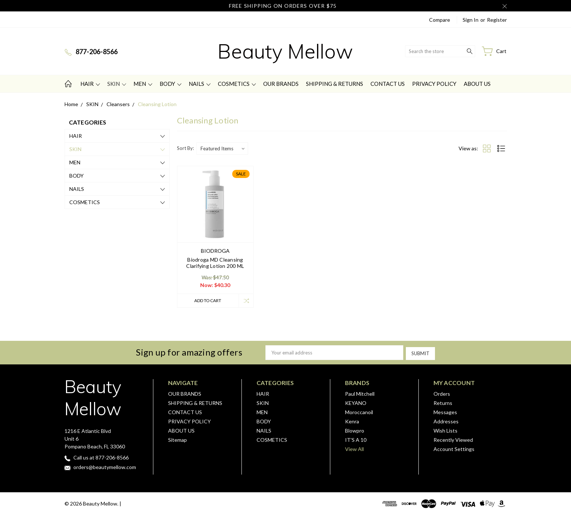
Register (497, 20)
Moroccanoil (359, 411)
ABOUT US (477, 83)
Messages (445, 411)
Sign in (470, 20)
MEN (142, 83)
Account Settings (454, 448)
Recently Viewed (453, 439)
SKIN (116, 83)
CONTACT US (387, 83)
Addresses (446, 420)
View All (354, 448)
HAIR (90, 83)
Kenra (352, 420)
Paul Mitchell (360, 393)
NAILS (199, 83)
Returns (443, 402)
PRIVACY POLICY (434, 83)
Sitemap (177, 439)
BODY (170, 83)
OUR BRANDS (281, 83)
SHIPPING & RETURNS (334, 83)
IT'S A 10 (355, 439)
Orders (442, 393)
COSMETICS (237, 83)
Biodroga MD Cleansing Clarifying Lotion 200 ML (215, 262)
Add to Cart (206, 301)
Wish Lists (445, 430)
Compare (439, 20)
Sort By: (185, 148)
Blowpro (354, 430)
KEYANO (355, 402)
